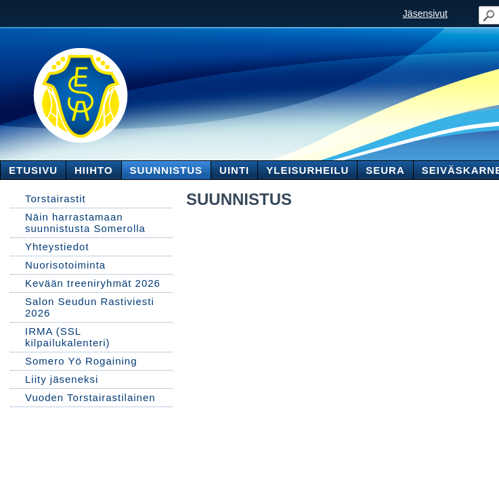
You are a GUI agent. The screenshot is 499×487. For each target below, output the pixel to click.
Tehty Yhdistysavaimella (57, 452)
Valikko (473, 12)
